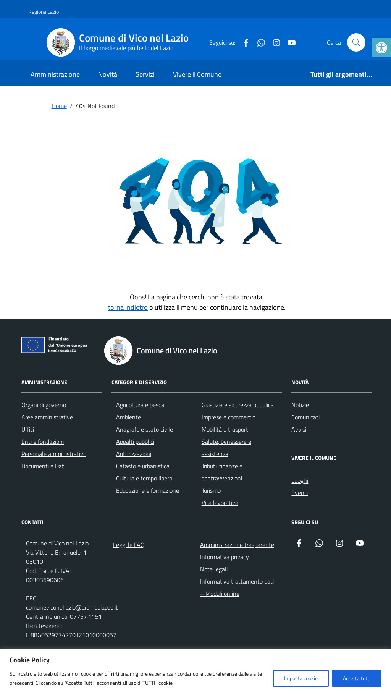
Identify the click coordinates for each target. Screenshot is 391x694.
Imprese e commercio (228, 417)
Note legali (214, 569)
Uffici (27, 429)
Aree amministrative (47, 417)
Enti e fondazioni (42, 441)
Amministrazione (55, 74)
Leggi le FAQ (129, 544)
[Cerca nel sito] (356, 42)
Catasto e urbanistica (143, 466)
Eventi (299, 492)
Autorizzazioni (133, 453)
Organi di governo (43, 404)
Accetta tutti (356, 678)
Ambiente (128, 417)
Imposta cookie (301, 678)
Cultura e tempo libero (144, 478)
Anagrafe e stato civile (144, 429)
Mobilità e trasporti (225, 429)
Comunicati (305, 417)
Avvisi (298, 429)
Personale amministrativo (53, 453)
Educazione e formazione (147, 490)
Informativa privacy (224, 556)
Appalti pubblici (135, 441)
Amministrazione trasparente (237, 544)
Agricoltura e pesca (140, 404)
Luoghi (299, 480)
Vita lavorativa (220, 502)
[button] (381, 47)
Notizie (300, 404)
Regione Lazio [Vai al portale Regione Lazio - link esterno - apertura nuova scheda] (43, 12)
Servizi (145, 74)
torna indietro (128, 307)
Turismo (211, 490)
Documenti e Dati (43, 466)
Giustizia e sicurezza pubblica (238, 404)
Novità (107, 74)
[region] (195, 671)
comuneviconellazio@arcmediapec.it (72, 607)
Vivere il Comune (197, 74)
